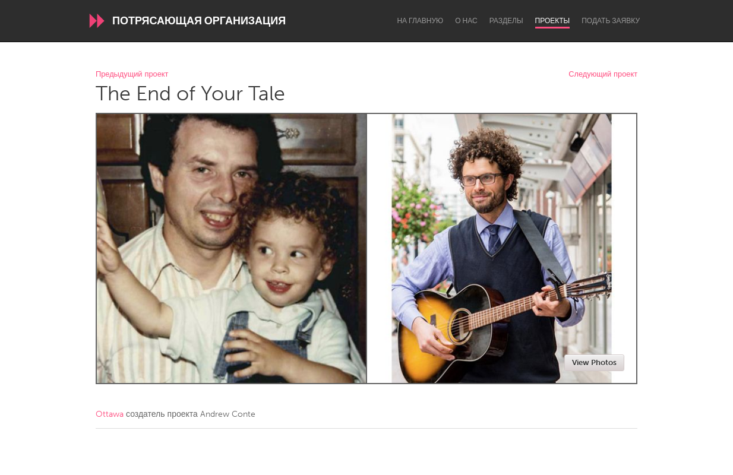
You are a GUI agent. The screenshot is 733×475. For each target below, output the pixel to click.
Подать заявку (611, 21)
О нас (466, 21)
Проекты (552, 21)
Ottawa (110, 414)
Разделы (506, 21)
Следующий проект (602, 74)
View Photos (594, 362)
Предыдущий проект (132, 74)
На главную (420, 21)
